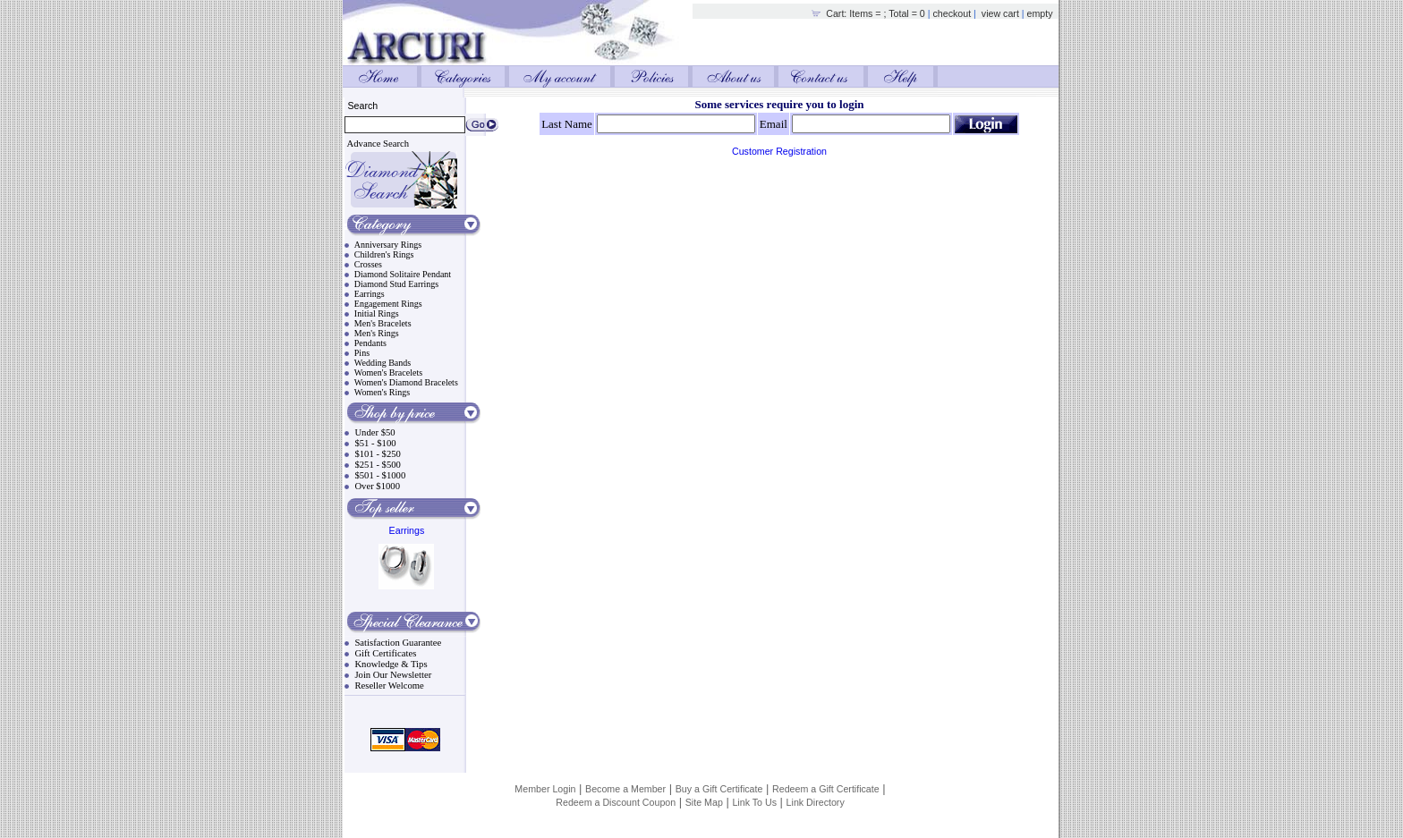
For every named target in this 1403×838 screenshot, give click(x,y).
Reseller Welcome (388, 685)
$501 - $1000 (379, 475)
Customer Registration (779, 151)
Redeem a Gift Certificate (826, 788)
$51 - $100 (374, 443)
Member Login (544, 788)
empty (1040, 13)
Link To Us (754, 802)
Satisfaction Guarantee (397, 643)
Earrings (407, 530)
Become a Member (625, 788)
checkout (952, 13)
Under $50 (374, 432)
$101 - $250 (377, 454)
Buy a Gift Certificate (719, 788)
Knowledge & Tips (390, 664)
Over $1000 (377, 486)
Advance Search (376, 143)
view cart (1000, 13)
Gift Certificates (385, 653)
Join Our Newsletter (392, 675)
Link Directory (816, 802)
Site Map (704, 802)
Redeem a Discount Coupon (616, 802)
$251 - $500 (377, 465)
